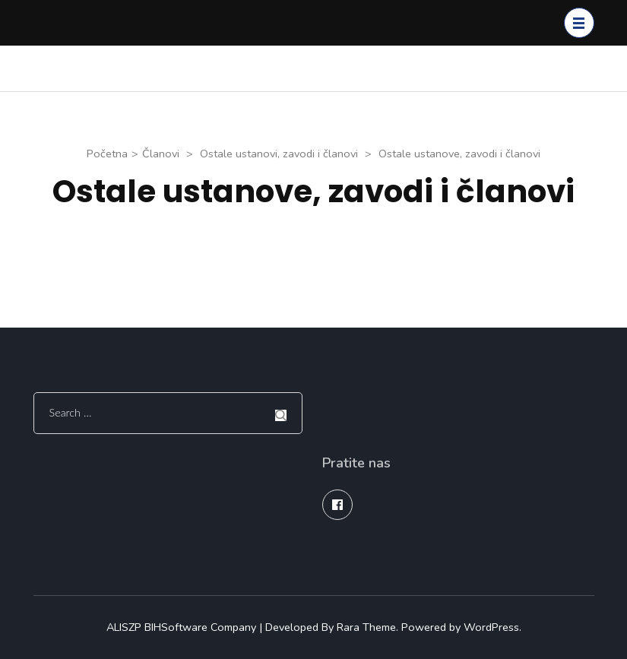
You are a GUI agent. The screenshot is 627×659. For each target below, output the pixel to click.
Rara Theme (366, 627)
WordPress (491, 627)
